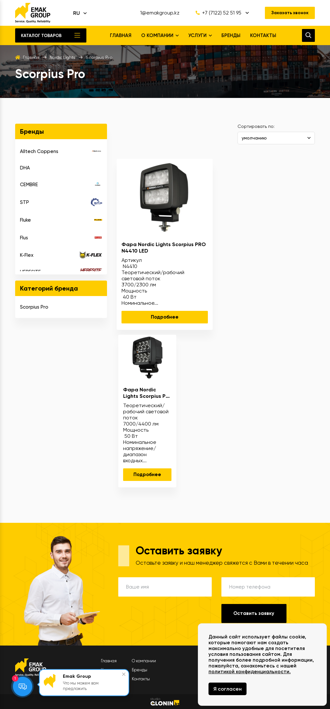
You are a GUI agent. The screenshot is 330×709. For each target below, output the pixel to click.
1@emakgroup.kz (158, 12)
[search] (308, 35)
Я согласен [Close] (227, 689)
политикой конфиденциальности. (250, 672)
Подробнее (165, 317)
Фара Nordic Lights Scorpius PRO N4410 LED (163, 247)
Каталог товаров (41, 35)
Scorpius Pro (34, 307)
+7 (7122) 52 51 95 (217, 12)
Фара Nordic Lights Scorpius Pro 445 (147, 393)
